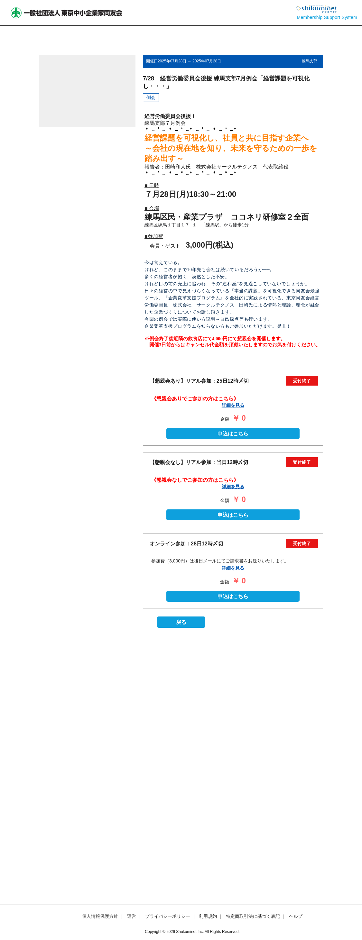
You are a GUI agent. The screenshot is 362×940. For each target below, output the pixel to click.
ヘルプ (295, 916)
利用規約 (208, 916)
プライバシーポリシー (167, 916)
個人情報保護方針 (100, 916)
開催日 (152, 61)
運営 (131, 916)
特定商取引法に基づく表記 (253, 916)
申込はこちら (233, 679)
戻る (181, 868)
